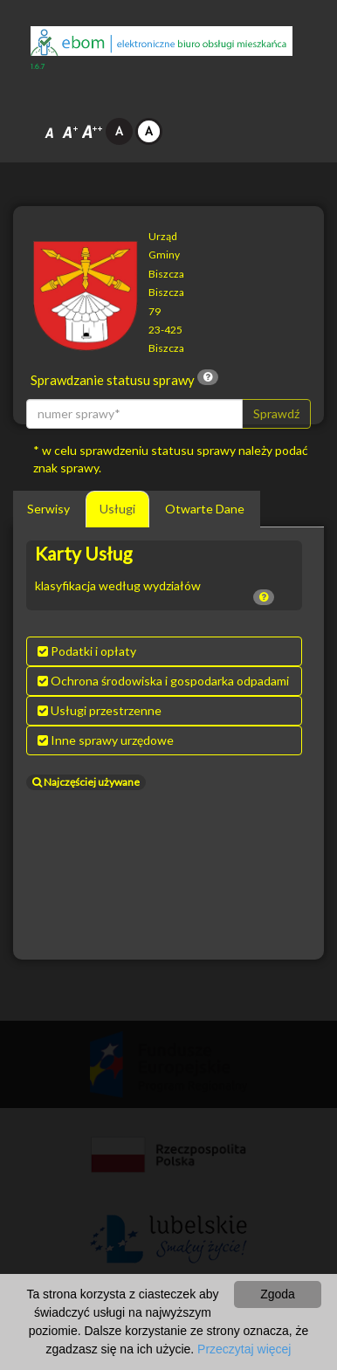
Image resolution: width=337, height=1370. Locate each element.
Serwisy (48, 508)
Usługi (117, 508)
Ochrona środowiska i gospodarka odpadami (163, 680)
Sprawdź (276, 413)
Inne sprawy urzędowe (106, 740)
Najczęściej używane (86, 781)
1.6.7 (38, 67)
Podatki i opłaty (87, 651)
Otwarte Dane (204, 508)
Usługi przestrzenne (100, 710)
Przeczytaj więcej (244, 1349)
